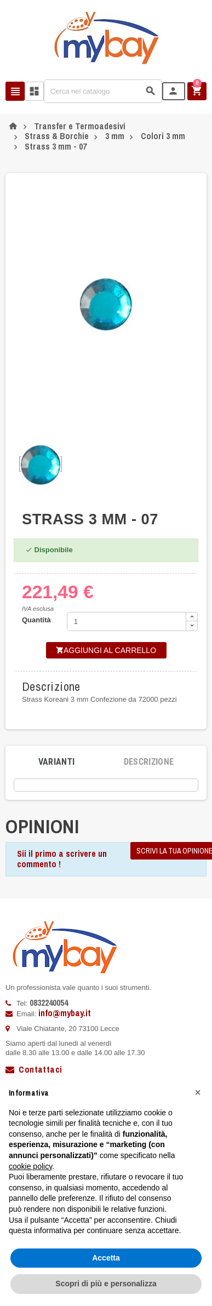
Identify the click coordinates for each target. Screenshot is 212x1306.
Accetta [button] (106, 1257)
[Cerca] (103, 91)
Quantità (36, 620)
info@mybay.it (64, 1013)
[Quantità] (126, 621)
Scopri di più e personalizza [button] (105, 1283)
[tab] (56, 762)
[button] (198, 1092)
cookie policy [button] (30, 1166)
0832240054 (49, 1002)
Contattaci (33, 1069)
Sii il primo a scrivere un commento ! (62, 858)
